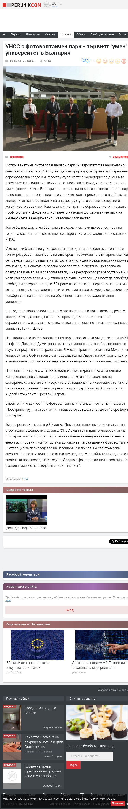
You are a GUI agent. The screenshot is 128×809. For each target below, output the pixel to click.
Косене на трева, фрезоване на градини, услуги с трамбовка (43, 771)
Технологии (17, 157)
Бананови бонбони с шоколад (90, 746)
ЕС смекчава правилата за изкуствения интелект (28, 665)
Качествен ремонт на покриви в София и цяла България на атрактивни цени (44, 744)
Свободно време (102, 34)
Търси (73, 765)
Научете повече (104, 798)
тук (8, 600)
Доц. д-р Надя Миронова (26, 527)
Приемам (118, 803)
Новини (65, 34)
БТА (25, 479)
